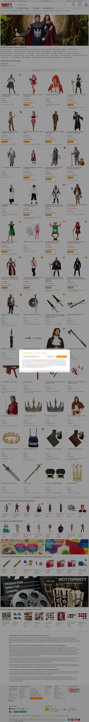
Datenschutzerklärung (43, 371)
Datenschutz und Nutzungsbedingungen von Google (39, 362)
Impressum (37, 371)
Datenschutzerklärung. (42, 367)
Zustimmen (61, 356)
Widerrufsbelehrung (50, 371)
